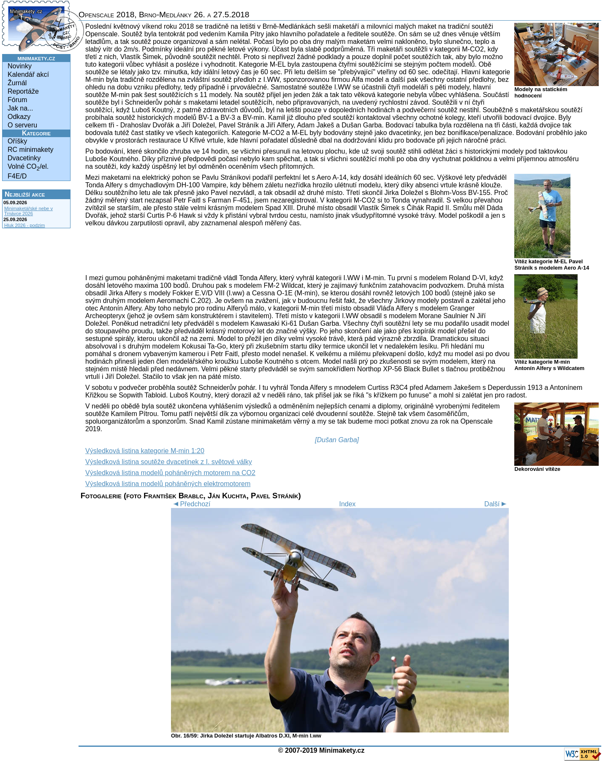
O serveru (22, 125)
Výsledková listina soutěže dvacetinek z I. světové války (168, 461)
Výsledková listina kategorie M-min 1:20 (144, 450)
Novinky (20, 66)
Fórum (17, 99)
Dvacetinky (24, 158)
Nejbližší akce (25, 194)
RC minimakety (30, 149)
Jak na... (20, 108)
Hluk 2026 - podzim (24, 225)
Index (347, 504)
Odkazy (19, 116)
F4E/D (17, 176)
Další (496, 504)
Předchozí (190, 504)
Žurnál (17, 82)
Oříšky (17, 141)
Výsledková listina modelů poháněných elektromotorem (167, 483)
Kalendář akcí (28, 74)
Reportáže (23, 91)
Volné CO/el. (28, 167)
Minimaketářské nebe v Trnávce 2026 (28, 211)
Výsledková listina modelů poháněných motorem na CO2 (170, 472)
